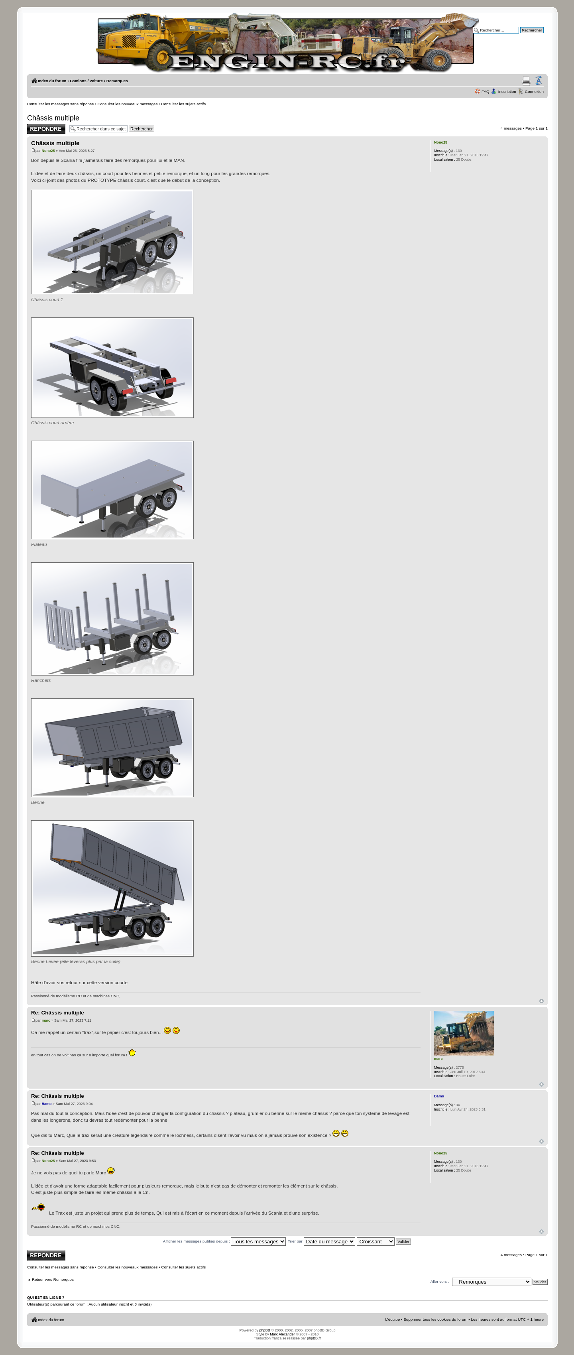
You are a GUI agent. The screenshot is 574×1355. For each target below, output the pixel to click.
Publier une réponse (46, 129)
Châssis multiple (53, 118)
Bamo (47, 1104)
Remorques (117, 81)
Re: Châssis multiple (57, 1013)
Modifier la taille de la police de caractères (538, 81)
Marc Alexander (282, 1334)
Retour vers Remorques (53, 1279)
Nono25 (48, 151)
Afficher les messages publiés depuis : (224, 1241)
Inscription (507, 91)
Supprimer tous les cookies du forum (435, 1319)
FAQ (485, 91)
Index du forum (52, 81)
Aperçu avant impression (526, 81)
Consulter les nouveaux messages (127, 104)
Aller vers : (440, 1281)
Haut (541, 1001)
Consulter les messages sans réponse (60, 104)
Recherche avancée (526, 35)
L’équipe (392, 1319)
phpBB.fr (314, 1338)
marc (46, 1020)
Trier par (321, 1241)
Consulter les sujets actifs (183, 104)
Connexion (534, 91)
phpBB (264, 1330)
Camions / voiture (86, 81)
